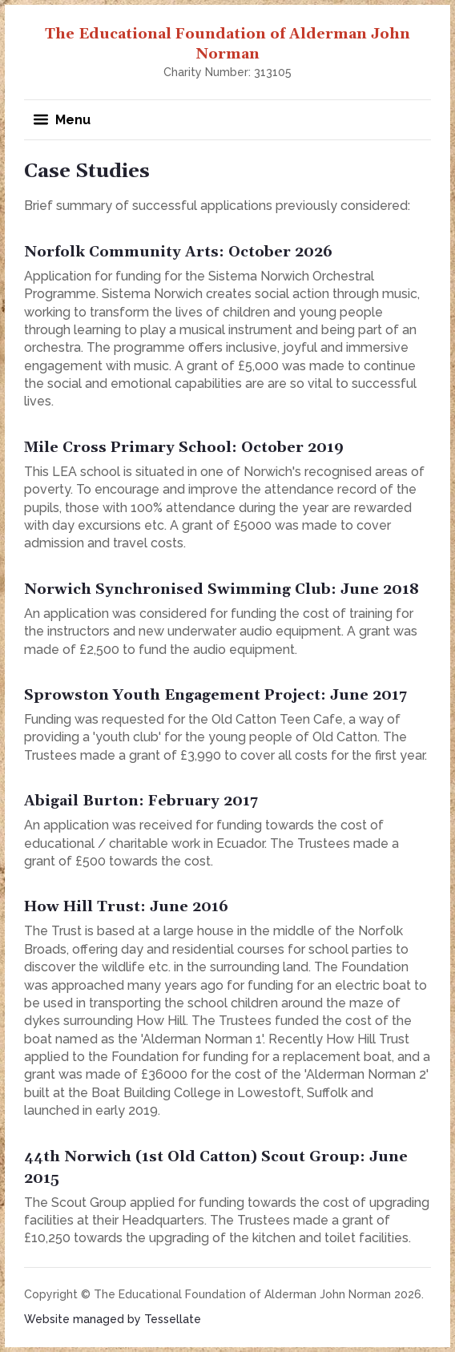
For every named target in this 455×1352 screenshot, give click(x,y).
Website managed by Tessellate (112, 1319)
